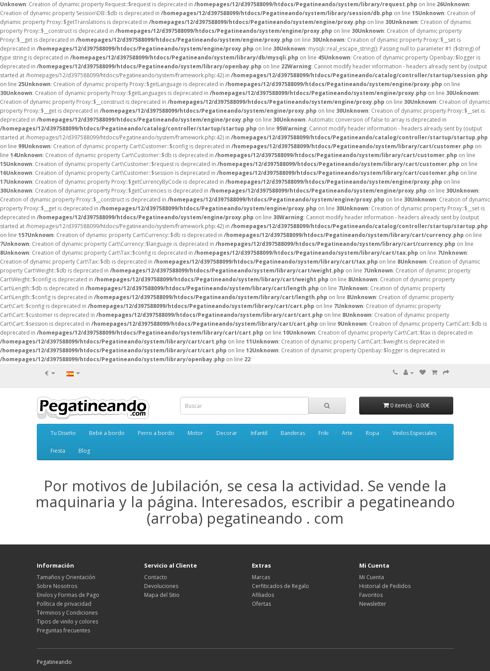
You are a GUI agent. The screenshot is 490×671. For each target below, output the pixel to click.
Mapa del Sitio (162, 595)
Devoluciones (161, 586)
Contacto (155, 577)
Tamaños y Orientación (66, 577)
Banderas (293, 433)
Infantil (259, 433)
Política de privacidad (64, 604)
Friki (323, 433)
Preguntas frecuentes (63, 630)
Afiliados (263, 595)
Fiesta (58, 450)
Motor (195, 433)
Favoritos (371, 595)
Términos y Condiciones (67, 612)
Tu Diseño (63, 433)
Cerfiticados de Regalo (280, 586)
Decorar (226, 433)
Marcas (261, 577)
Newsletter (372, 604)
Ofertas (261, 604)
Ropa (372, 433)
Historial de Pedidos (385, 586)
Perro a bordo (156, 433)
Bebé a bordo (107, 433)
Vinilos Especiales (414, 433)
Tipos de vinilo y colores (67, 621)
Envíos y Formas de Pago (68, 595)
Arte (347, 433)
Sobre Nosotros (57, 586)
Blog (84, 450)
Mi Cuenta (371, 577)
